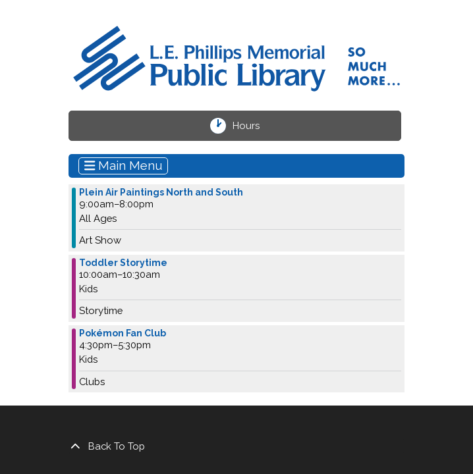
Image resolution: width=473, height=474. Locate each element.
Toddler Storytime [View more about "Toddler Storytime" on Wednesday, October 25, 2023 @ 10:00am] (123, 262)
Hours (253, 126)
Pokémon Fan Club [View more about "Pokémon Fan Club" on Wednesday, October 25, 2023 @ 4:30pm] (122, 333)
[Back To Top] (236, 446)
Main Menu (123, 164)
